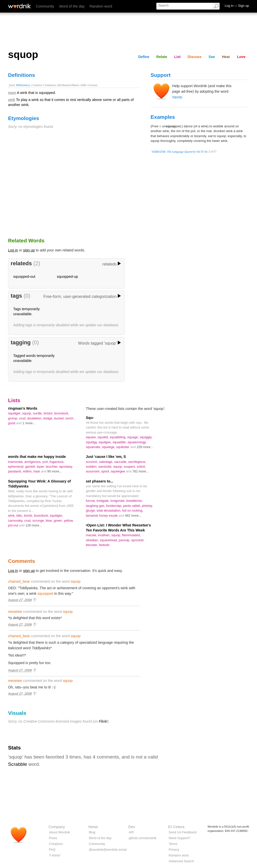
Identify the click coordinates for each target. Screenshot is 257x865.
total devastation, (109, 510)
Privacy (174, 849)
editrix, (28, 471)
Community (45, 6)
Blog (92, 832)
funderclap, (114, 506)
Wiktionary (23, 85)
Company (56, 827)
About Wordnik (59, 832)
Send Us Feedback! (183, 832)
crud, (23, 418)
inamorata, (16, 462)
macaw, (92, 535)
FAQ (52, 849)
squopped (45, 593)
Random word (101, 6)
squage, (133, 437)
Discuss (195, 57)
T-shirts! (54, 855)
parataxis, (15, 471)
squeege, (109, 447)
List (177, 57)
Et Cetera (176, 827)
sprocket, (138, 540)
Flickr (103, 721)
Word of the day (72, 6)
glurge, (91, 510)
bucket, (60, 418)
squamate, (94, 447)
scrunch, (92, 462)
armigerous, (33, 462)
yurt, (46, 462)
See (212, 57)
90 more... (54, 471)
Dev (131, 827)
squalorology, (137, 442)
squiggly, (146, 437)
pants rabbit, (132, 506)
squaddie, (119, 442)
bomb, (29, 515)
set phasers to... (99, 481)
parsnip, (125, 540)
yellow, (69, 520)
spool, (106, 471)
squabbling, (118, 437)
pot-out (13, 525)
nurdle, (38, 413)
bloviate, (92, 545)
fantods (104, 545)
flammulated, (131, 535)
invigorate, (118, 501)
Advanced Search (181, 861)
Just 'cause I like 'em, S (106, 457)
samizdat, (105, 466)
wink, (12, 515)
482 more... (133, 515)
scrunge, (39, 520)
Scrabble (17, 764)
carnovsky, (16, 520)
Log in (13, 250)
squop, (27, 413)
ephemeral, (16, 466)
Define (143, 57)
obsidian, (93, 540)
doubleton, (35, 418)
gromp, (13, 418)
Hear (226, 57)
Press (53, 838)
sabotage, (106, 462)
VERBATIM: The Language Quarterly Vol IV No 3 (181, 151)
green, (59, 520)
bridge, (48, 418)
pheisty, (147, 506)
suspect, (130, 466)
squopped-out (24, 277)
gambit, (31, 466)
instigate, (103, 501)
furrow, (91, 501)
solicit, (141, 466)
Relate (161, 57)
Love (241, 57)
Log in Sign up (237, 6)
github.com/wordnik (142, 838)
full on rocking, (132, 510)
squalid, (104, 437)
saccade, (121, 462)
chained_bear (19, 581)
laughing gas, (96, 506)
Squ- (90, 418)
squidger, (15, 413)
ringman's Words (22, 408)
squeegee (118, 471)
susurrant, (93, 471)
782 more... (140, 471)
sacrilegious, (137, 462)
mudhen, (104, 535)
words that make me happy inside (37, 457)
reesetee (15, 612)
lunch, (70, 418)
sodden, (92, 466)
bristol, (49, 413)
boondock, (61, 413)
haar (37, 471)
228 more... (145, 447)
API (131, 832)
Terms (173, 844)
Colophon (56, 844)
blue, (50, 520)
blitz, (20, 515)
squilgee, (105, 442)
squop (177, 97)
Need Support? (179, 838)
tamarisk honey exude (102, 515)
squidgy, (92, 442)
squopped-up (67, 277)
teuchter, (52, 466)
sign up (29, 250)
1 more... (29, 423)
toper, (41, 466)
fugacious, (57, 462)
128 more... (33, 525)
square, (92, 437)
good (12, 423)
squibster (123, 447)
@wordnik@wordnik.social (107, 849)
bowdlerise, (134, 501)
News (93, 827)
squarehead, (109, 540)
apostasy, (66, 466)
